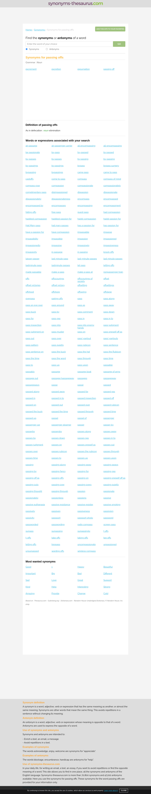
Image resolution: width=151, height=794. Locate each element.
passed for (83, 391)
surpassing (57, 531)
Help (54, 586)
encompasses (59, 205)
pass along (108, 298)
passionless (57, 498)
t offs (105, 531)
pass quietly (58, 345)
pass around (58, 305)
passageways (32, 385)
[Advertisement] (75, 15)
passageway (109, 378)
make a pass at (85, 272)
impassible (57, 238)
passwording (58, 524)
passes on (57, 444)
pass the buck (59, 351)
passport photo (85, 518)
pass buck (31, 312)
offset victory (58, 285)
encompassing (85, 205)
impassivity (31, 252)
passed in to (58, 398)
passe (55, 385)
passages (82, 378)
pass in (81, 318)
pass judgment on (35, 331)
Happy (81, 567)
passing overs (85, 484)
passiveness (84, 511)
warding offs (58, 551)
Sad (28, 580)
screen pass (109, 524)
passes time (32, 458)
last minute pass (60, 258)
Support (107, 580)
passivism (108, 511)
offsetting (82, 285)
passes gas (83, 438)
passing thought (34, 491)
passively (30, 511)
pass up (56, 365)
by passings (58, 165)
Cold (105, 593)
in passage (57, 252)
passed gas (109, 391)
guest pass (83, 212)
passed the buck (34, 411)
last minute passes (112, 258)
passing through (60, 491)
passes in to (109, 438)
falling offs (31, 212)
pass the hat (84, 351)
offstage (107, 292)
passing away (84, 464)
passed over (84, 405)
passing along (59, 464)
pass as (81, 305)
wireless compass (87, 551)
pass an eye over (34, 305)
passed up (31, 418)
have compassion (60, 232)
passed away (58, 391)
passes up (83, 458)
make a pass (58, 272)
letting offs (108, 265)
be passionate (33, 152)
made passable (33, 272)
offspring (82, 292)
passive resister (85, 504)
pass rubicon (84, 345)
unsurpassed (32, 551)
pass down (108, 312)
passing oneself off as (114, 478)
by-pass (56, 152)
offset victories (33, 285)
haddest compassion (36, 219)
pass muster (58, 331)
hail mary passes (60, 225)
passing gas (109, 471)
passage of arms (111, 371)
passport (56, 518)
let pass (82, 265)
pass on (81, 331)
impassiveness (110, 245)
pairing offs (57, 298)
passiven (56, 511)
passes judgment (34, 444)
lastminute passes (61, 265)
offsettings (108, 285)
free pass (56, 212)
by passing (83, 159)
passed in (30, 398)
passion (81, 491)
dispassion (83, 192)
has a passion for (86, 225)
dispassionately (33, 199)
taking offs (83, 537)
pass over (56, 338)
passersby (57, 431)
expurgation (84, 69)
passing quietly (111, 484)
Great (80, 580)
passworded (32, 524)
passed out (57, 405)
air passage (31, 145)
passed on (31, 405)
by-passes (31, 159)
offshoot (30, 292)
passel (55, 418)
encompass (83, 199)
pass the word (59, 358)
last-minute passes (87, 258)
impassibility (32, 238)
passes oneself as (87, 444)
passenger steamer (61, 425)
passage (56, 371)
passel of (82, 418)
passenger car (33, 425)
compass (82, 179)
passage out (32, 378)
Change (82, 593)
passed (107, 385)
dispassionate (110, 192)
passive (107, 498)
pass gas (56, 318)
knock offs (108, 252)
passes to (56, 458)
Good (28, 567)
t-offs (28, 537)
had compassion (111, 212)
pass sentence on (35, 351)
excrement (31, 69)
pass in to (108, 318)
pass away (108, 305)
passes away (109, 431)
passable (108, 365)
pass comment (85, 312)
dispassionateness (61, 199)
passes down (58, 438)
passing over (58, 484)
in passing (83, 252)
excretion (56, 69)
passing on (83, 478)
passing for (83, 471)
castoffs (29, 179)
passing (29, 464)
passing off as (32, 478)
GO (119, 44)
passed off (108, 398)
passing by (31, 471)
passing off (108, 69)
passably (30, 371)
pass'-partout (84, 338)
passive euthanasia (35, 504)
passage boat (84, 371)
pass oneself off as (112, 331)
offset (106, 278)
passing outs (32, 484)
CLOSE (124, 790)
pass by (55, 312)
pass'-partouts (110, 338)
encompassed (110, 199)
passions (82, 498)
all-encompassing (112, 145)
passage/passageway (63, 378)
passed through (86, 411)
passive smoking (111, 504)
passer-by (108, 425)
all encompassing (86, 145)
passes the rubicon (87, 451)
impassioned (109, 238)
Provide (55, 593)
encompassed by (34, 205)
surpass (29, 531)
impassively (84, 245)
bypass (81, 165)
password (108, 518)
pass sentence (110, 345)
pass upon (83, 365)
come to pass (58, 179)
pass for (30, 318)
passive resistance (61, 504)
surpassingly (84, 531)
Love (54, 580)
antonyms (64, 38)
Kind (28, 586)
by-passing (109, 159)
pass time (108, 358)
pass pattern (32, 345)
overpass (30, 298)
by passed (108, 152)
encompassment (112, 205)
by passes (57, 159)
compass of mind (112, 179)
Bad (80, 573)
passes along (84, 431)
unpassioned (109, 544)
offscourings (58, 278)
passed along (32, 391)
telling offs (31, 544)
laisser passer (33, 258)
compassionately (112, 185)
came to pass (110, 172)
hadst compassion (87, 219)
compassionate (85, 185)
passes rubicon (59, 451)
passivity (30, 518)
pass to (29, 365)
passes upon (109, 458)
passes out (108, 444)
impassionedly (33, 245)
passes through (111, 451)
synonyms (45, 38)
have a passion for (35, 232)
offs (27, 278)
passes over (32, 451)
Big (53, 573)
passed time (109, 411)
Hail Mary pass (33, 225)
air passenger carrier (62, 145)
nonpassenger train (113, 272)
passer (81, 425)
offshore (56, 292)
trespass (56, 544)
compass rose (33, 185)
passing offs (58, 478)
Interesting (83, 586)
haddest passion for (62, 219)
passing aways (110, 464)
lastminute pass (34, 265)
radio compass (85, 524)
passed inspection (87, 398)
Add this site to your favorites (110, 29)
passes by (31, 438)
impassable (83, 232)
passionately (32, 498)
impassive (57, 245)
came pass (83, 172)
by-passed (83, 152)
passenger (108, 418)
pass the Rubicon (112, 351)
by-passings (32, 165)
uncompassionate (87, 544)
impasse (107, 232)
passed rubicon (111, 405)
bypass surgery (111, 165)
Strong (106, 586)
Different (107, 573)
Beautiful (108, 567)
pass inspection (33, 325)
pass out (30, 338)
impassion (83, 238)
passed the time (60, 411)
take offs (56, 537)
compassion (58, 185)
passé (81, 385)
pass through (84, 358)
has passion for (111, 225)
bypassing (31, 172)
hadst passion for (112, 219)
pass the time (32, 358)
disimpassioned (60, 192)
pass (80, 298)
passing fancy (59, 471)
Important (31, 573)
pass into (56, 325)
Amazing (30, 593)
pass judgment (111, 325)
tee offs (107, 537)
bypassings (57, 172)
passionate (108, 491)
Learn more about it (111, 790)
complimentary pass (36, 192)
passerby (30, 431)
